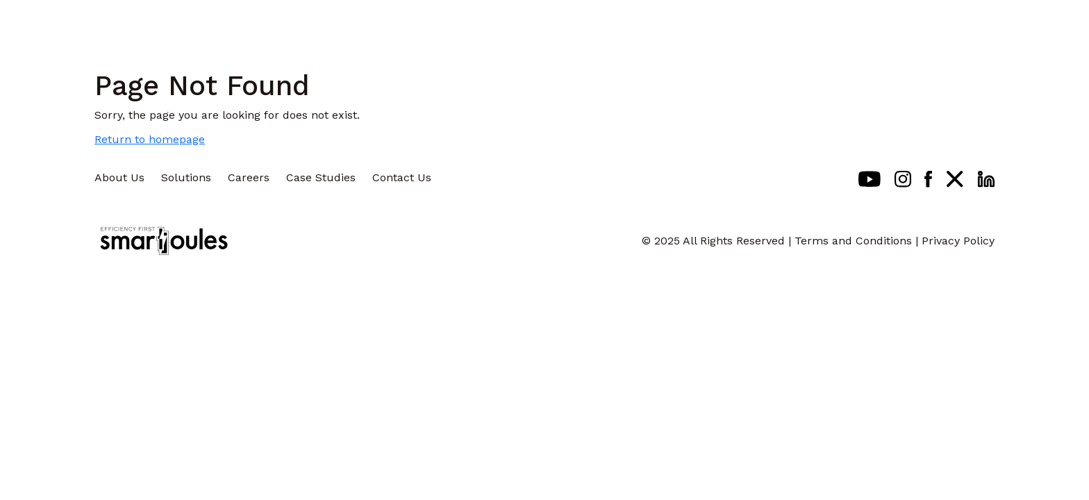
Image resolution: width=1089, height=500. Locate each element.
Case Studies (321, 177)
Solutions (186, 177)
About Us (119, 177)
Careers (248, 177)
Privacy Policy (958, 240)
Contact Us (401, 177)
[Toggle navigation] (1046, 24)
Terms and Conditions (853, 240)
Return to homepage (149, 139)
